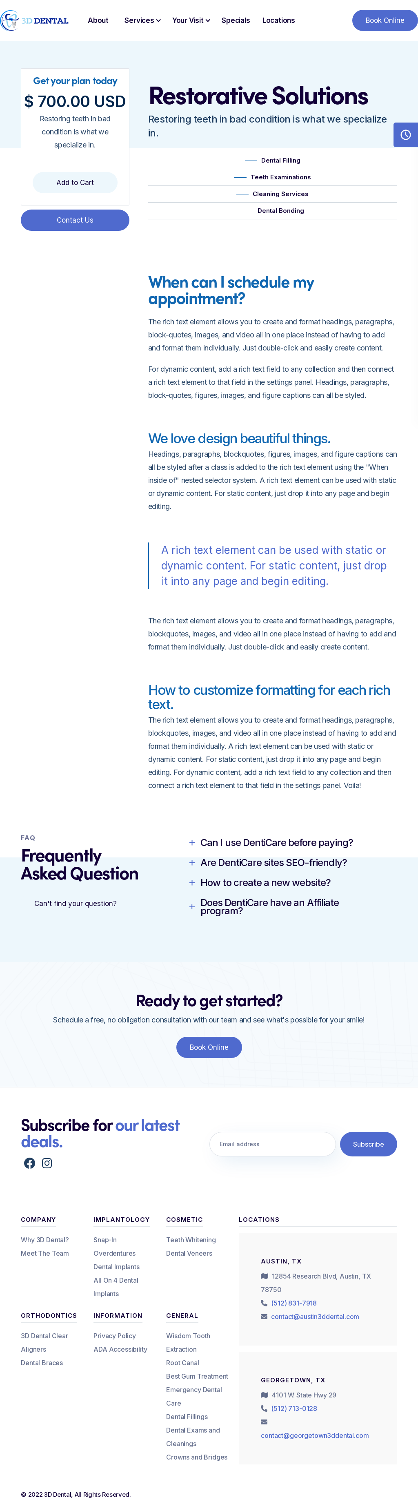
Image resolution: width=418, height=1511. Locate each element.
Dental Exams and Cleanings (193, 1437)
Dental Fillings (187, 1417)
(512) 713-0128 (294, 1408)
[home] (34, 20)
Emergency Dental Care (194, 1396)
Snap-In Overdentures (114, 1246)
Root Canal (182, 1363)
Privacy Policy (114, 1336)
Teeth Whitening (191, 1240)
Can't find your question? (75, 903)
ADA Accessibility (120, 1349)
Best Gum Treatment (197, 1376)
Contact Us (75, 220)
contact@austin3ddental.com (315, 1316)
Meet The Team (45, 1253)
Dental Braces (42, 1363)
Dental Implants (116, 1267)
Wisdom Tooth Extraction (188, 1342)
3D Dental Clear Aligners (44, 1342)
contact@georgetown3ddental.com (315, 1435)
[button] (140, 20)
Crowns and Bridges (196, 1457)
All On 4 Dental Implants (115, 1287)
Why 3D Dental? (45, 1240)
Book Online (385, 20)
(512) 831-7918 (294, 1303)
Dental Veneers (189, 1253)
